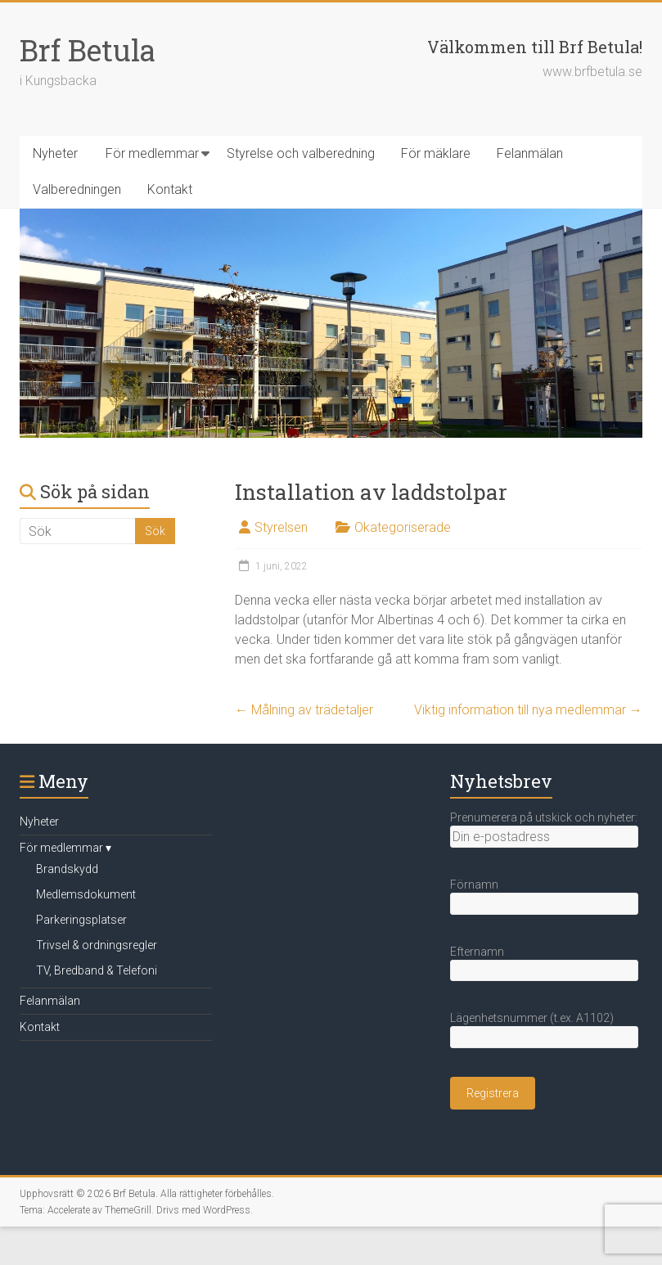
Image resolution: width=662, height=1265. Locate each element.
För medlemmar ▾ (65, 847)
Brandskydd (67, 869)
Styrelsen (281, 527)
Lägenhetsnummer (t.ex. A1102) (532, 1017)
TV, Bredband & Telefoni (96, 970)
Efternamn (477, 951)
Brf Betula (87, 50)
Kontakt (169, 189)
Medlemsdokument (86, 894)
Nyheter (55, 153)
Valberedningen (77, 189)
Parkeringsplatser (81, 919)
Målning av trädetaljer (304, 710)
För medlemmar (152, 153)
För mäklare (436, 153)
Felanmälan (530, 153)
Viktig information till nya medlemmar (528, 710)
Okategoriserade (402, 527)
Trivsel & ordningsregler (96, 945)
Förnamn (474, 884)
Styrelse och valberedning (301, 153)
